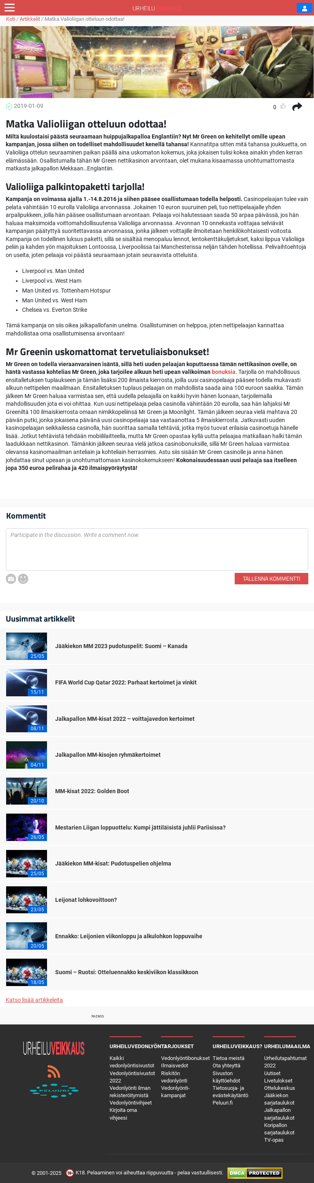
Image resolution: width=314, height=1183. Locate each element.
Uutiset (272, 1073)
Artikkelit (30, 19)
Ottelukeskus (279, 1088)
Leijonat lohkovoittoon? (86, 900)
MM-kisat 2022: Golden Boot (92, 791)
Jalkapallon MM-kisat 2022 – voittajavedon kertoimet (125, 719)
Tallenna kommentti (271, 578)
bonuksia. (224, 372)
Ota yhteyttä (226, 1065)
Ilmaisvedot (174, 1065)
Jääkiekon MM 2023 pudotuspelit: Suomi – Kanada (121, 646)
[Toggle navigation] (9, 8)
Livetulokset (278, 1081)
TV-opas (274, 1140)
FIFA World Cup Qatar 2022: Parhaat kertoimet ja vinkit (126, 682)
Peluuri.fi (223, 1103)
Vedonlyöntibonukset (185, 1058)
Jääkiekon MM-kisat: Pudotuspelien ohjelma (113, 863)
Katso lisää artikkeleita (34, 1000)
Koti (10, 19)
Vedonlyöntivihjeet (131, 1103)
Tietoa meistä (228, 1058)
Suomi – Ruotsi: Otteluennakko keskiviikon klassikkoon (126, 972)
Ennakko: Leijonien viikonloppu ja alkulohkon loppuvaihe (128, 936)
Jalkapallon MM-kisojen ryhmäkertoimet (108, 754)
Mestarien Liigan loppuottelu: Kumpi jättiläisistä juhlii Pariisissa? (140, 827)
